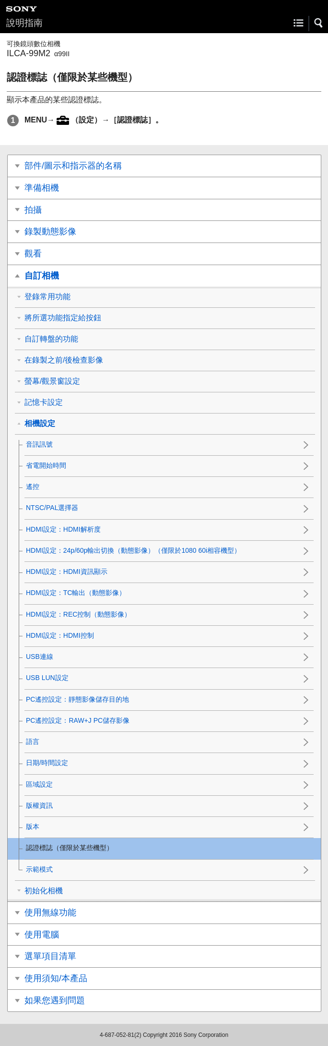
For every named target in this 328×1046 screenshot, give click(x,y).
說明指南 (24, 23)
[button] (319, 23)
